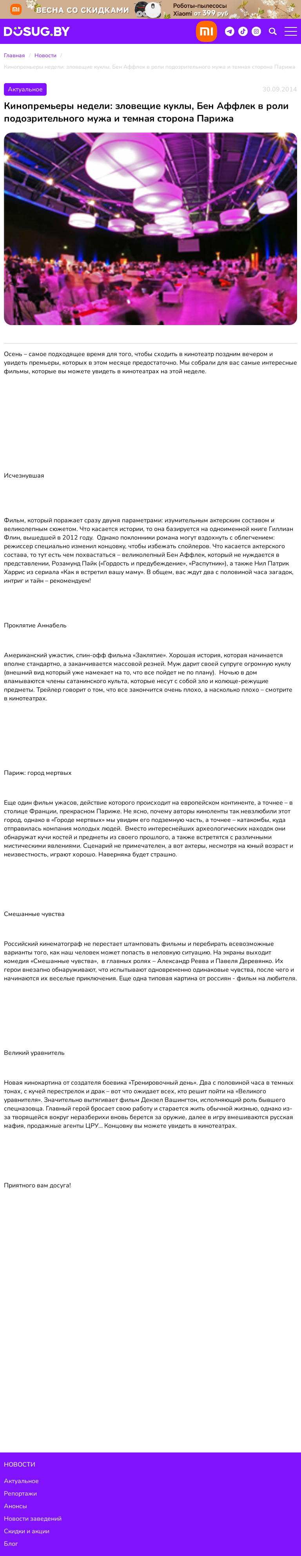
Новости (45, 55)
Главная (14, 55)
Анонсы (15, 1506)
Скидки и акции (26, 1531)
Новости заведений (33, 1518)
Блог (11, 1544)
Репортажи (20, 1493)
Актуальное (21, 1481)
